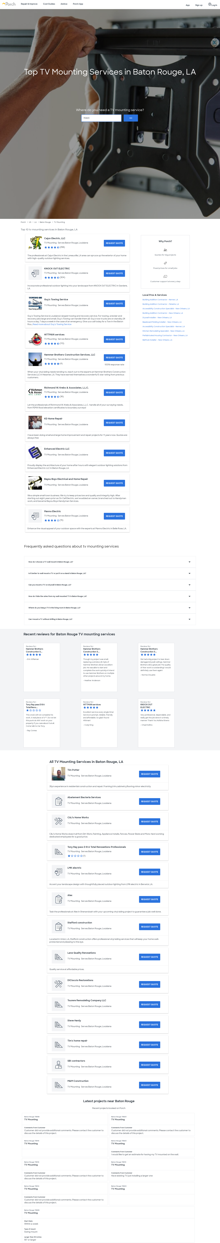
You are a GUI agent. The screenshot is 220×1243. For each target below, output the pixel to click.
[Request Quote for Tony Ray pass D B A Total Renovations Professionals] (149, 851)
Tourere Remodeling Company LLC (86, 1000)
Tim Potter (73, 769)
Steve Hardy (74, 1020)
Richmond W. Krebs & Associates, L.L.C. (66, 387)
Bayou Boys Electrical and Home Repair (66, 479)
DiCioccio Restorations (80, 980)
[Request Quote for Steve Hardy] (149, 1024)
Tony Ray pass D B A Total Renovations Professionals (96, 847)
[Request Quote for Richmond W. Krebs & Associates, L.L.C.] (114, 392)
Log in (212, 4)
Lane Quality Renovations (81, 952)
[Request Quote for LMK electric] (149, 872)
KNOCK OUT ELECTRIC (57, 268)
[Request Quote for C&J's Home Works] (149, 821)
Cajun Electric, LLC (54, 238)
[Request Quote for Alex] (149, 899)
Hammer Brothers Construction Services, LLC (69, 354)
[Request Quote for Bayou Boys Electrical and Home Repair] (114, 483)
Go (131, 118)
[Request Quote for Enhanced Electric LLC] (114, 453)
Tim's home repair (77, 1040)
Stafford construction (79, 922)
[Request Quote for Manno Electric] (114, 516)
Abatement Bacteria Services (84, 797)
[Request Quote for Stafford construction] (149, 926)
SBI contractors (76, 1060)
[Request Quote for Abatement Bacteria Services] (149, 801)
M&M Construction (78, 1081)
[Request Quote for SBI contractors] (149, 1065)
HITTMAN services (54, 334)
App (188, 5)
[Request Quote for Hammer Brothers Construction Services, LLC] (114, 357)
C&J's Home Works (78, 817)
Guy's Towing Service (56, 299)
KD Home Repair (53, 418)
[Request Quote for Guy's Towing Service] (114, 303)
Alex (69, 895)
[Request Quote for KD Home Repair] (114, 422)
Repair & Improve (29, 4)
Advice (64, 4)
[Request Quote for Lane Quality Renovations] (149, 957)
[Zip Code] (102, 118)
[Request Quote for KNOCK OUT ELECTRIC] (114, 273)
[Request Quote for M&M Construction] (149, 1085)
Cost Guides (49, 4)
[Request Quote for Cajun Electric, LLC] (114, 243)
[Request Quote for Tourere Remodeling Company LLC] (149, 1004)
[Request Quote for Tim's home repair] (149, 1044)
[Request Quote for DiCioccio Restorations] (149, 984)
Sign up (198, 5)
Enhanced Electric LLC (57, 448)
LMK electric (74, 867)
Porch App (78, 4)
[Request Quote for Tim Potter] (149, 774)
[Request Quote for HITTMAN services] (114, 339)
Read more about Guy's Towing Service (52, 324)
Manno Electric (52, 511)
